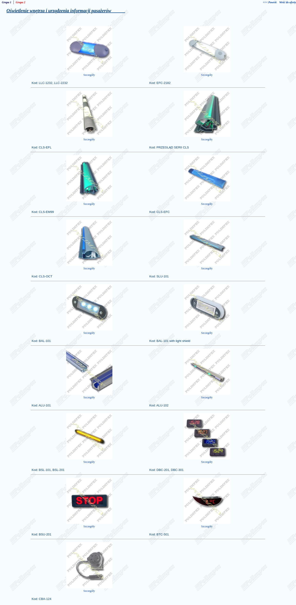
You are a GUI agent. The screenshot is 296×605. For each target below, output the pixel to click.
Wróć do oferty (287, 2)
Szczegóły (89, 75)
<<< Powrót (270, 2)
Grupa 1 (6, 2)
